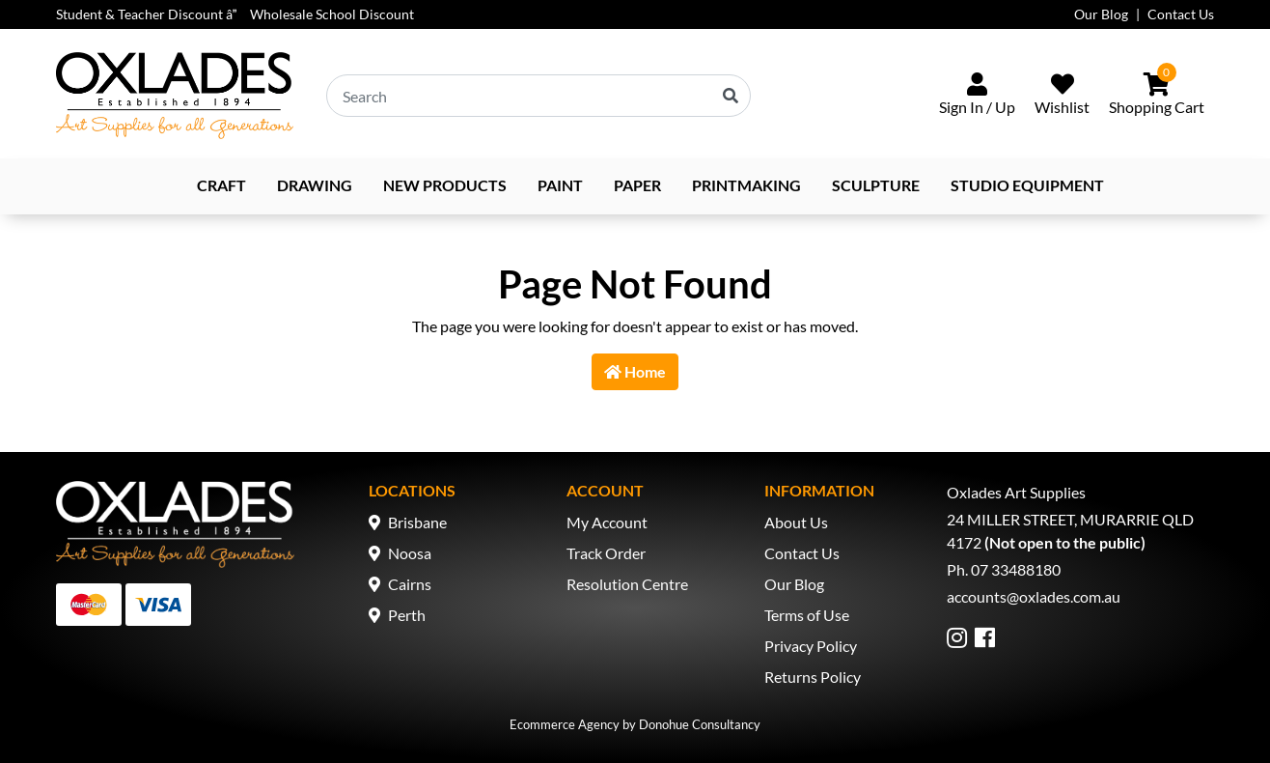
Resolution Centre (627, 584)
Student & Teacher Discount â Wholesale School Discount (235, 14)
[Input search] (538, 95)
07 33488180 (1016, 569)
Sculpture (876, 185)
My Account (607, 522)
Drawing (314, 185)
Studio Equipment (1027, 185)
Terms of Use (806, 615)
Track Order (606, 553)
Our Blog (1101, 14)
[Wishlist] (1062, 95)
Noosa (409, 553)
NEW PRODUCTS (445, 185)
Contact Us (1180, 14)
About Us (796, 522)
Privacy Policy (810, 645)
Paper (637, 185)
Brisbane (417, 522)
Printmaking (746, 185)
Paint (560, 185)
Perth (407, 615)
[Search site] (730, 95)
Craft (221, 185)
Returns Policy (812, 676)
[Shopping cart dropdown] (1156, 95)
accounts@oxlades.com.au (1033, 596)
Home (635, 371)
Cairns (409, 584)
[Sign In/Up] (977, 95)
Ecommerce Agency (565, 724)
